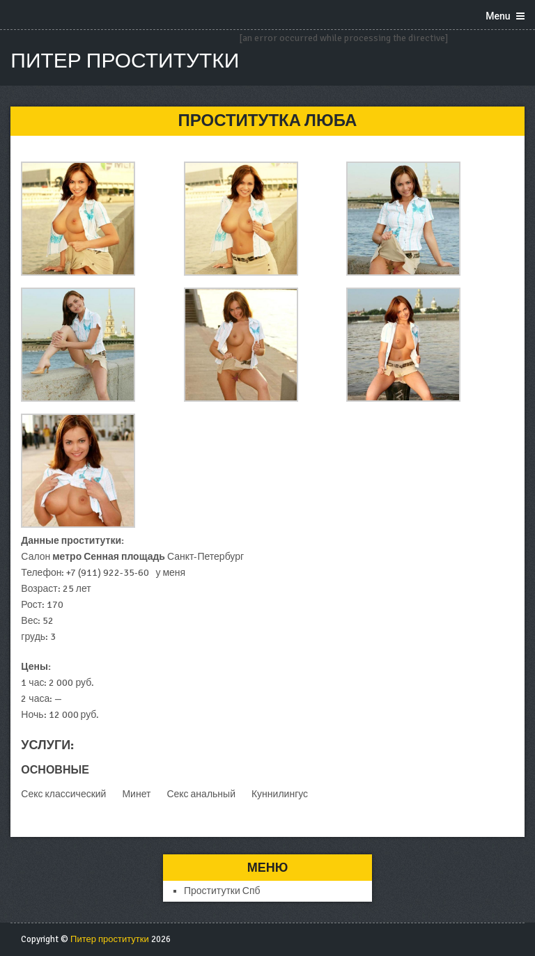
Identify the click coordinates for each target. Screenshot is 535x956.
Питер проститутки (124, 61)
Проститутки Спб (222, 891)
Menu (498, 16)
